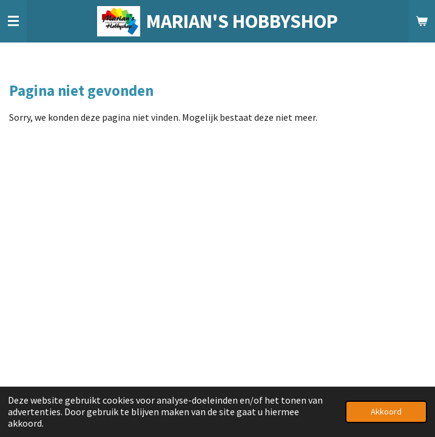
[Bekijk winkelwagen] (421, 21)
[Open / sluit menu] (13, 21)
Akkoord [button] (386, 411)
